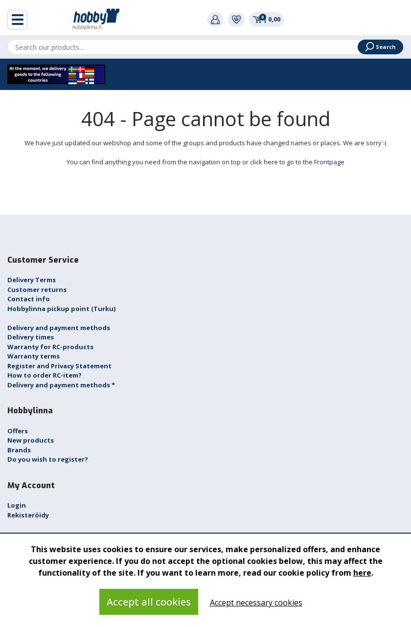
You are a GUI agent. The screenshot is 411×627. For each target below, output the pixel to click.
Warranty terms (33, 356)
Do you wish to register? (47, 459)
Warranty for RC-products (50, 346)
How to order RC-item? (44, 375)
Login (16, 505)
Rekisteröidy (28, 515)
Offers (17, 430)
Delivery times (30, 337)
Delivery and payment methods (58, 327)
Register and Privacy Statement (59, 365)
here (362, 572)
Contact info (28, 298)
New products (30, 440)
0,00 (266, 19)
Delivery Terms (31, 279)
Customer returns (37, 289)
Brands (19, 450)
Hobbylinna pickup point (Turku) (61, 308)
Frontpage (329, 161)
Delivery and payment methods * (61, 385)
